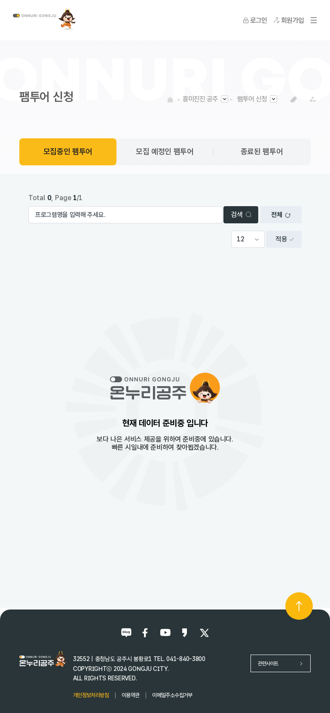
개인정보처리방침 (91, 695)
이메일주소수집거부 (172, 695)
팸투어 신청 (252, 99)
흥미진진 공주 (200, 99)
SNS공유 (313, 99)
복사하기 (293, 99)
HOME (170, 99)
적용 (284, 239)
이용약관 (130, 695)
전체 (280, 215)
